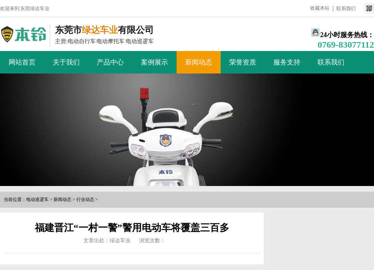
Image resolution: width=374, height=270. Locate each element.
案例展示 (154, 62)
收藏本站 (319, 8)
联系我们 (346, 8)
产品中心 (110, 62)
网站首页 (22, 62)
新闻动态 (198, 62)
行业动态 (85, 199)
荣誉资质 (242, 62)
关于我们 (66, 62)
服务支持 (286, 62)
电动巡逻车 (37, 199)
